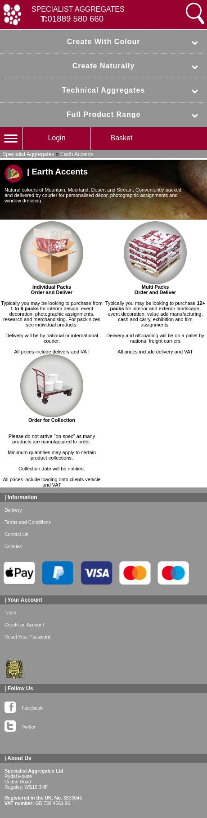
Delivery (13, 510)
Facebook (23, 706)
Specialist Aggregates (28, 154)
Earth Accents (77, 154)
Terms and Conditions (27, 522)
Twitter (20, 724)
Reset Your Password (27, 636)
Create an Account (24, 624)
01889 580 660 (76, 18)
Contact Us (16, 534)
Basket (122, 138)
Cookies (13, 546)
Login (56, 138)
